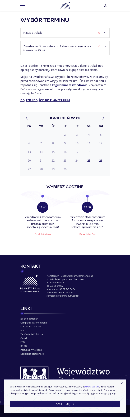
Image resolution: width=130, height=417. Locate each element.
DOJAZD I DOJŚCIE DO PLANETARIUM (45, 100)
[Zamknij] (122, 383)
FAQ (22, 342)
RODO (23, 346)
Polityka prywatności (31, 349)
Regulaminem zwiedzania (69, 85)
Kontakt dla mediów (30, 326)
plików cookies (91, 386)
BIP (22, 330)
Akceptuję (65, 404)
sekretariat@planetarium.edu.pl (63, 295)
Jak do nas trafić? (29, 318)
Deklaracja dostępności (32, 353)
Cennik (23, 338)
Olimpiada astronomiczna (33, 322)
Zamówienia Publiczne (31, 334)
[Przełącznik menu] (23, 5)
